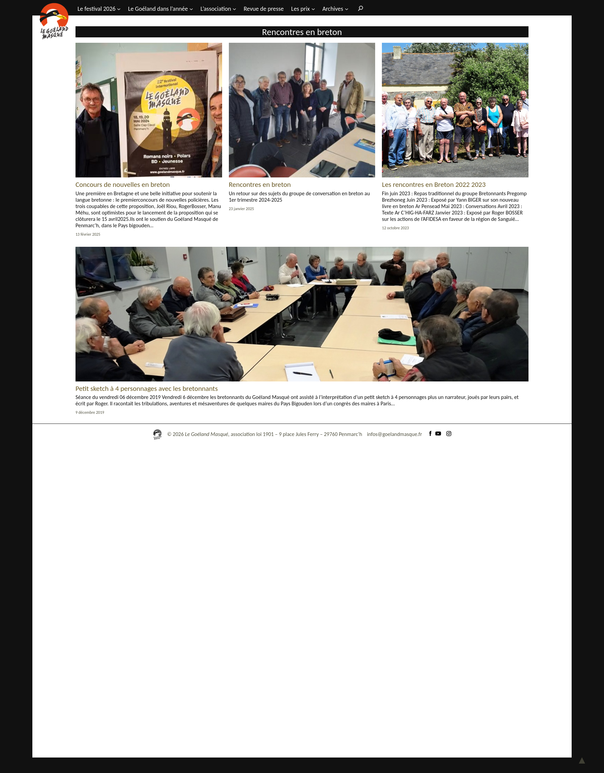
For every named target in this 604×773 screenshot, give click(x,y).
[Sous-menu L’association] (234, 8)
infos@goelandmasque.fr (394, 434)
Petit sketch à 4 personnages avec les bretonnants (147, 388)
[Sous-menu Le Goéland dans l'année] (191, 8)
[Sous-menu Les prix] (313, 8)
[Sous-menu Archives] (347, 8)
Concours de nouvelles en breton (123, 184)
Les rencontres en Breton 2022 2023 (433, 184)
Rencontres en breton (260, 184)
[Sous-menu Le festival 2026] (119, 8)
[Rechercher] (359, 8)
